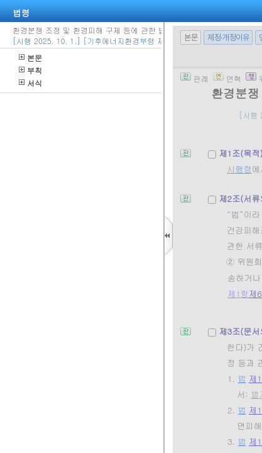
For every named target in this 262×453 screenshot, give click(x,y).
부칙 (30, 70)
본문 (30, 57)
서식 (30, 82)
